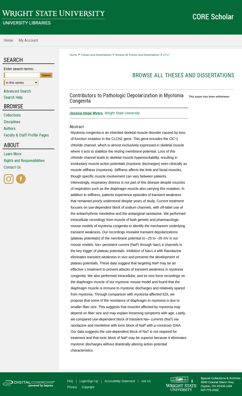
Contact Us (12, 167)
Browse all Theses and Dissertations (137, 54)
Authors (10, 128)
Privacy (72, 387)
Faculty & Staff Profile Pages (26, 135)
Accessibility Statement (119, 381)
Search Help (13, 97)
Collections (12, 115)
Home (73, 54)
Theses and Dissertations (96, 54)
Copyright (88, 387)
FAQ (70, 381)
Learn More (12, 154)
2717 (166, 54)
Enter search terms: (19, 69)
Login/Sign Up (89, 381)
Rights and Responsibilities (24, 160)
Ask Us (146, 381)
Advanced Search (17, 91)
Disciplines (12, 121)
